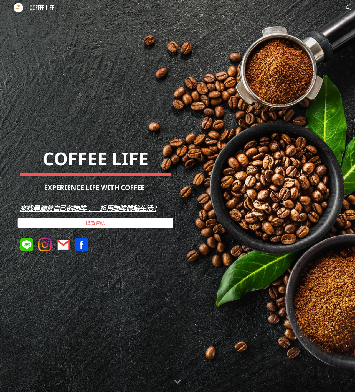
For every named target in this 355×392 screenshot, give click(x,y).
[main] (95, 178)
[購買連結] (95, 223)
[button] (348, 7)
